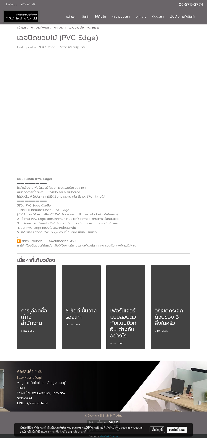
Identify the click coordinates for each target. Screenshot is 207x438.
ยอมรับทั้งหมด (177, 429)
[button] (201, 16)
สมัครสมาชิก (28, 4)
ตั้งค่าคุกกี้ (157, 429)
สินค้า (85, 16)
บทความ (141, 16)
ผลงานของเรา (121, 16)
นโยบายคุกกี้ (79, 431)
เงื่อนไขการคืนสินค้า (182, 16)
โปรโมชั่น (100, 16)
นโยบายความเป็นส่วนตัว (54, 431)
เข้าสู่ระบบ (11, 4)
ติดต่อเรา (158, 16)
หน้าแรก (71, 16)
